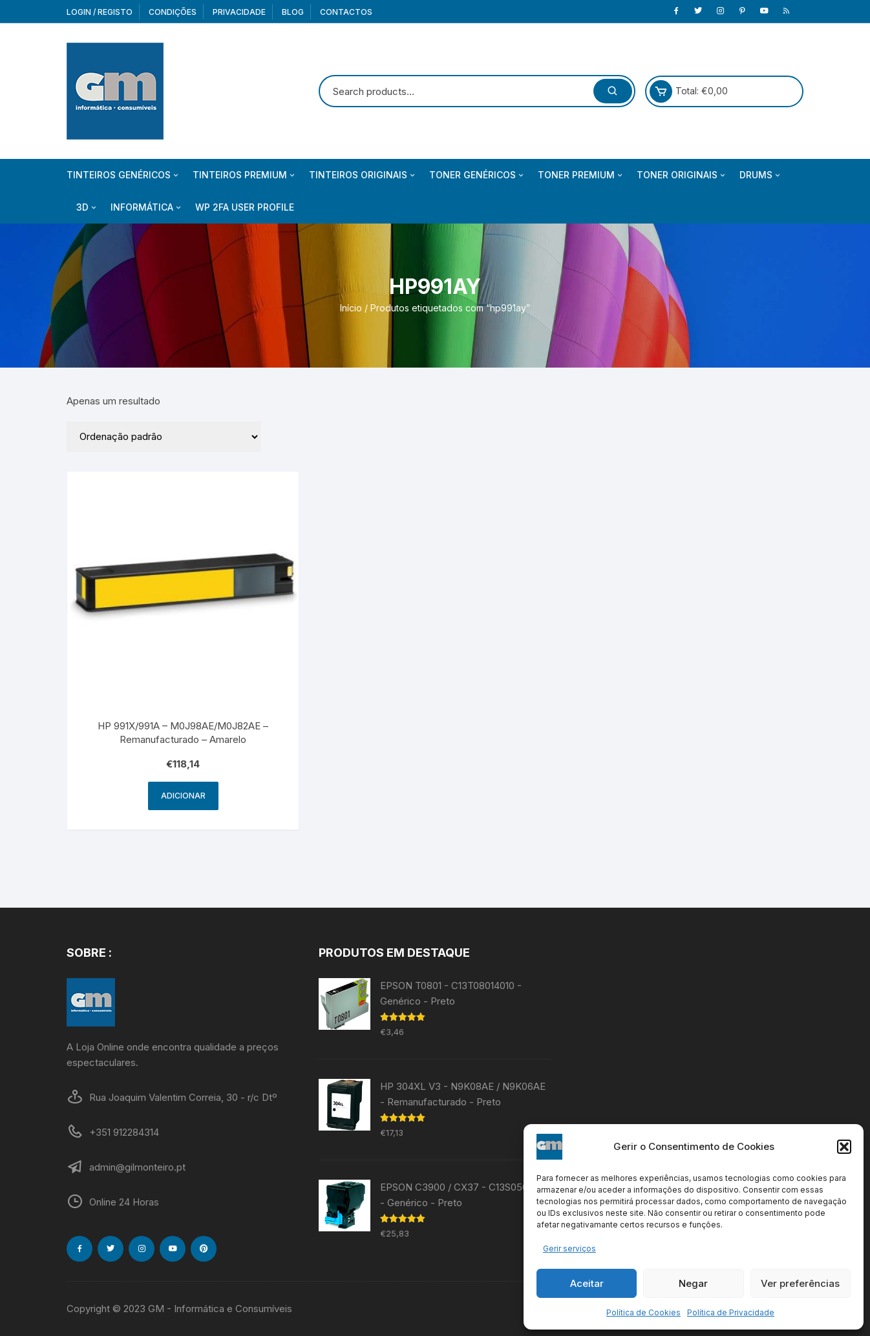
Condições (172, 12)
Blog (293, 12)
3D (87, 207)
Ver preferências (800, 1283)
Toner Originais (682, 175)
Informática (147, 207)
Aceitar (587, 1283)
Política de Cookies (643, 1312)
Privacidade (239, 12)
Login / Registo (100, 12)
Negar (693, 1283)
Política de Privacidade (730, 1312)
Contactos (346, 12)
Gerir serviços (569, 1248)
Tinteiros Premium (245, 175)
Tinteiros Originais (363, 175)
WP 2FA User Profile (244, 207)
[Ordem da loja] (163, 437)
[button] (844, 1146)
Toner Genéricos (477, 175)
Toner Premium (581, 175)
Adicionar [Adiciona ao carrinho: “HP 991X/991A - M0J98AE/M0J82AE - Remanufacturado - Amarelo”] (183, 795)
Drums (760, 175)
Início (351, 307)
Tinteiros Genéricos (123, 175)
